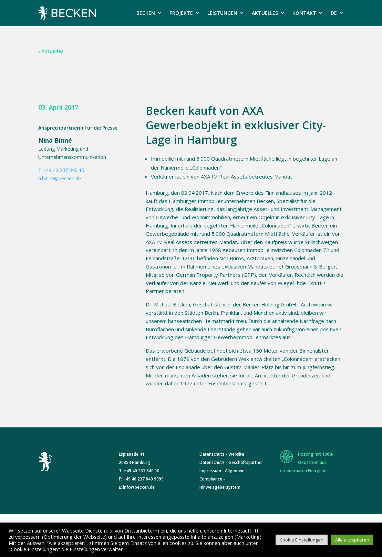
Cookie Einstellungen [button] (301, 540)
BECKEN (145, 13)
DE (334, 13)
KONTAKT (304, 13)
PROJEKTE (181, 13)
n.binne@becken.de (59, 178)
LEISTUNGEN (222, 13)
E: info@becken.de (137, 487)
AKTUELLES (265, 13)
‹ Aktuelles (50, 51)
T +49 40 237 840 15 (61, 170)
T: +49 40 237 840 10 (139, 471)
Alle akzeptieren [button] (352, 540)
